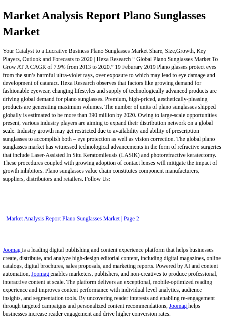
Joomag (12, 250)
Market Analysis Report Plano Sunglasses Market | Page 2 (72, 218)
